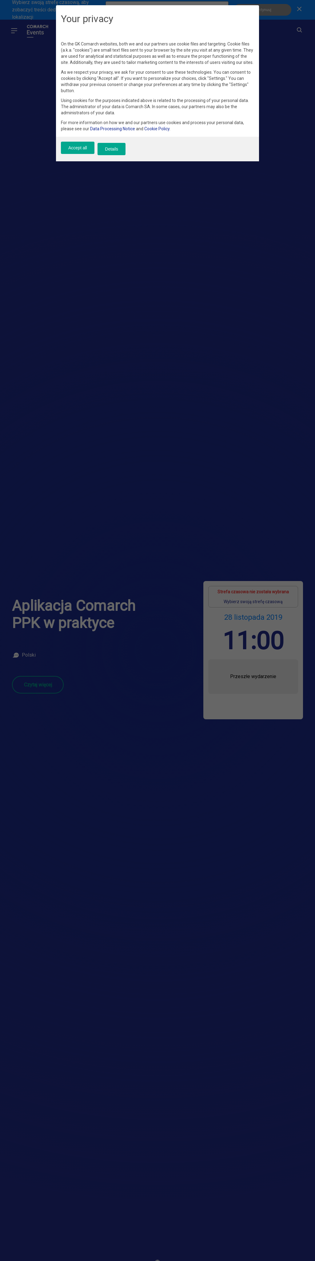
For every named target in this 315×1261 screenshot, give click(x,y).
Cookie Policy (156, 134)
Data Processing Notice (112, 134)
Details (117, 153)
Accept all (77, 153)
